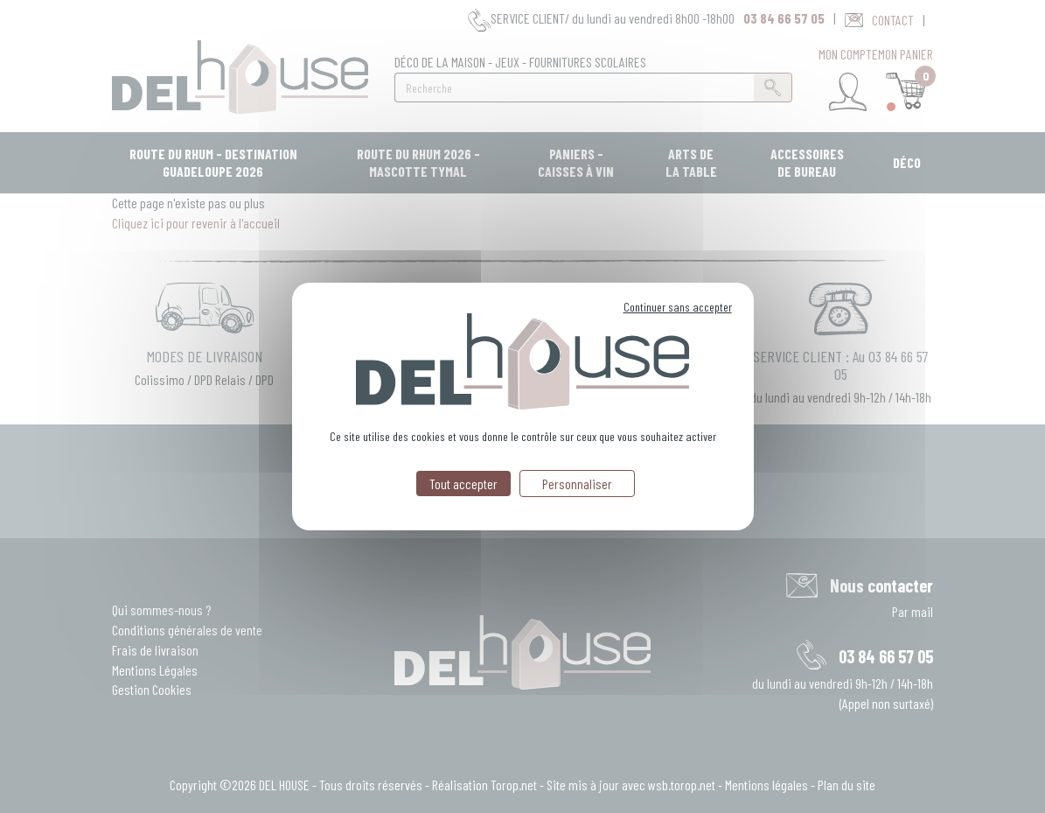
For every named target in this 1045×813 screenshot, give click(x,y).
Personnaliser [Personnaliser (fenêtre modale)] (577, 483)
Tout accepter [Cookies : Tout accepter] (463, 483)
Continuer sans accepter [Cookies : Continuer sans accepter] (678, 306)
